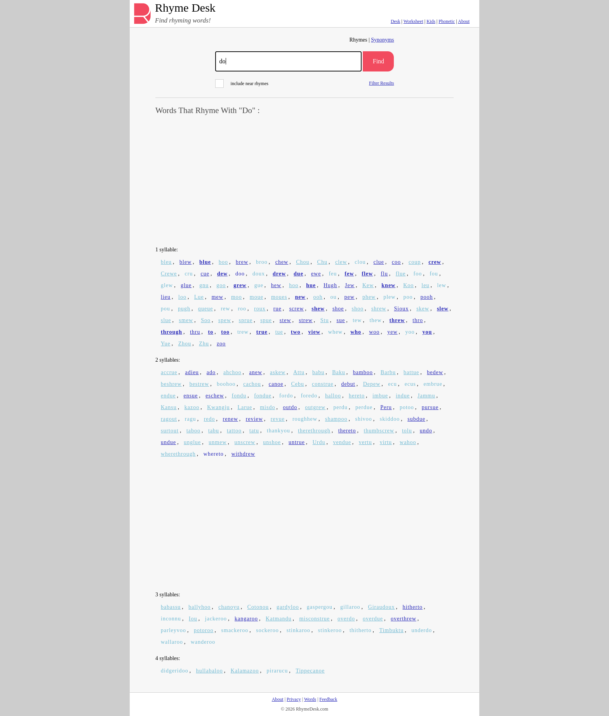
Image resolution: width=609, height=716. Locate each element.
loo (182, 297)
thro (417, 320)
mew (217, 297)
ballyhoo (199, 607)
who (355, 332)
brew (242, 262)
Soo (206, 320)
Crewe (169, 274)
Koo (408, 285)
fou (434, 274)
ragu (190, 419)
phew (369, 297)
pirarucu (277, 671)
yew (392, 332)
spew (224, 320)
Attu (298, 372)
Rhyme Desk (185, 8)
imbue (380, 396)
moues (279, 297)
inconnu (171, 619)
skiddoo (390, 419)
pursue (430, 407)
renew (230, 419)
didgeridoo (174, 671)
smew (186, 320)
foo (418, 274)
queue (205, 309)
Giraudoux (381, 607)
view (314, 332)
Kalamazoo (245, 671)
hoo (293, 285)
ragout (169, 419)
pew (350, 297)
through (171, 332)
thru (195, 332)
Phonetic (446, 21)
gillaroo (350, 607)
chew (282, 262)
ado (211, 372)
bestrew (199, 384)
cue (204, 274)
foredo (309, 396)
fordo (286, 396)
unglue (192, 442)
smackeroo (235, 630)
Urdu (319, 442)
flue (401, 274)
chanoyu (228, 607)
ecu (392, 384)
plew (389, 297)
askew (277, 372)
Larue (245, 407)
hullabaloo (209, 671)
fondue (262, 396)
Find (378, 61)
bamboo (363, 372)
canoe (276, 384)
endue (168, 396)
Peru (386, 407)
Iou (193, 619)
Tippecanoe (310, 671)
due (298, 274)
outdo (290, 407)
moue (256, 297)
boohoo (226, 384)
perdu (340, 407)
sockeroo (267, 630)
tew (357, 320)
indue (403, 396)
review (254, 419)
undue (168, 442)
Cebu (297, 384)
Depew (372, 384)
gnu (204, 285)
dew (222, 274)
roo (242, 309)
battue (411, 372)
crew (434, 262)
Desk (395, 21)
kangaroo (246, 619)
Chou (302, 262)
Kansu (169, 407)
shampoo (336, 419)
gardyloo (288, 607)
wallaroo (172, 642)
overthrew (403, 619)
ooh (318, 297)
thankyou (278, 431)
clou (360, 262)
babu (318, 372)
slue (166, 320)
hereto (357, 396)
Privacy (294, 699)
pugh (184, 309)
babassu (171, 607)
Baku (338, 372)
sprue (245, 320)
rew (225, 309)
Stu (324, 320)
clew (341, 262)
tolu (407, 431)
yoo (410, 332)
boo (223, 262)
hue (311, 285)
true (262, 332)
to (211, 332)
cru (189, 274)
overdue (373, 619)
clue (378, 262)
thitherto (360, 630)
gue (258, 285)
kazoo (191, 407)
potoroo (204, 630)
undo (426, 431)
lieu (166, 297)
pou (165, 309)
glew (167, 285)
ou (334, 297)
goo (221, 285)
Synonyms (382, 40)
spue (266, 320)
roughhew (304, 419)
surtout (170, 431)
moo (236, 297)
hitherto (413, 607)
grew (239, 285)
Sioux (401, 309)
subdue (416, 419)
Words (310, 699)
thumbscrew (379, 431)
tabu (213, 431)
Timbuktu (391, 630)
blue (205, 262)
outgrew (315, 407)
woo (374, 332)
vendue (342, 442)
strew (305, 320)
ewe (316, 274)
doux (258, 274)
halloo (333, 396)
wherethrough (178, 454)
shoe (338, 309)
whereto (214, 454)
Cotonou (258, 607)
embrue (433, 384)
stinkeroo (330, 630)
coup (415, 262)
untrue (297, 442)
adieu (192, 372)
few (349, 274)
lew (441, 285)
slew (443, 309)
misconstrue (314, 619)
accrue (169, 372)
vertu (365, 442)
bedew (435, 372)
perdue (363, 407)
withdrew (243, 454)
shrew (378, 309)
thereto (347, 431)
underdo (421, 630)
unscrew (245, 442)
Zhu (204, 344)
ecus (410, 384)
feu (333, 274)
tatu (254, 431)
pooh (426, 297)
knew (388, 285)
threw (397, 320)
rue (277, 309)
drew (279, 274)
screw (296, 309)
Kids (430, 21)
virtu (386, 442)
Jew (350, 285)
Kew (368, 285)
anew (256, 372)
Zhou (184, 344)
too (225, 332)
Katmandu (278, 619)
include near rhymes (241, 83)
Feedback (328, 699)
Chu (322, 262)
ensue (190, 396)
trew (243, 332)
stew (285, 320)
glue (186, 285)
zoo (221, 344)
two (296, 332)
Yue (166, 344)
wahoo (408, 442)
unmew (217, 442)
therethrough (314, 431)
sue (341, 320)
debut (348, 384)
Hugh (330, 285)
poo (407, 297)
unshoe (272, 442)
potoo (407, 407)
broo (262, 262)
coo (396, 262)
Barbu (388, 372)
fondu (239, 396)
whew (335, 332)
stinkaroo (298, 630)
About (464, 21)
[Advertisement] (304, 181)
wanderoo (203, 642)
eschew (214, 396)
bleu (166, 262)
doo (240, 274)
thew (375, 320)
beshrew (171, 384)
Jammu (426, 396)
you (427, 332)
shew (318, 309)
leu (425, 285)
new (300, 297)
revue (278, 419)
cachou (252, 384)
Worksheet (413, 21)
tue (279, 332)
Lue (199, 297)
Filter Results (381, 82)
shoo (358, 309)
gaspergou (319, 607)
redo (209, 419)
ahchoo (232, 372)
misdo (267, 407)
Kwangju (218, 407)
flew (367, 274)
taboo (193, 431)
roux (260, 309)
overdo (346, 619)
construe (322, 384)
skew (422, 309)
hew (276, 285)
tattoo (234, 431)
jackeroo (216, 619)
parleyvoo (173, 630)
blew (185, 262)
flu (384, 274)
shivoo (363, 419)
